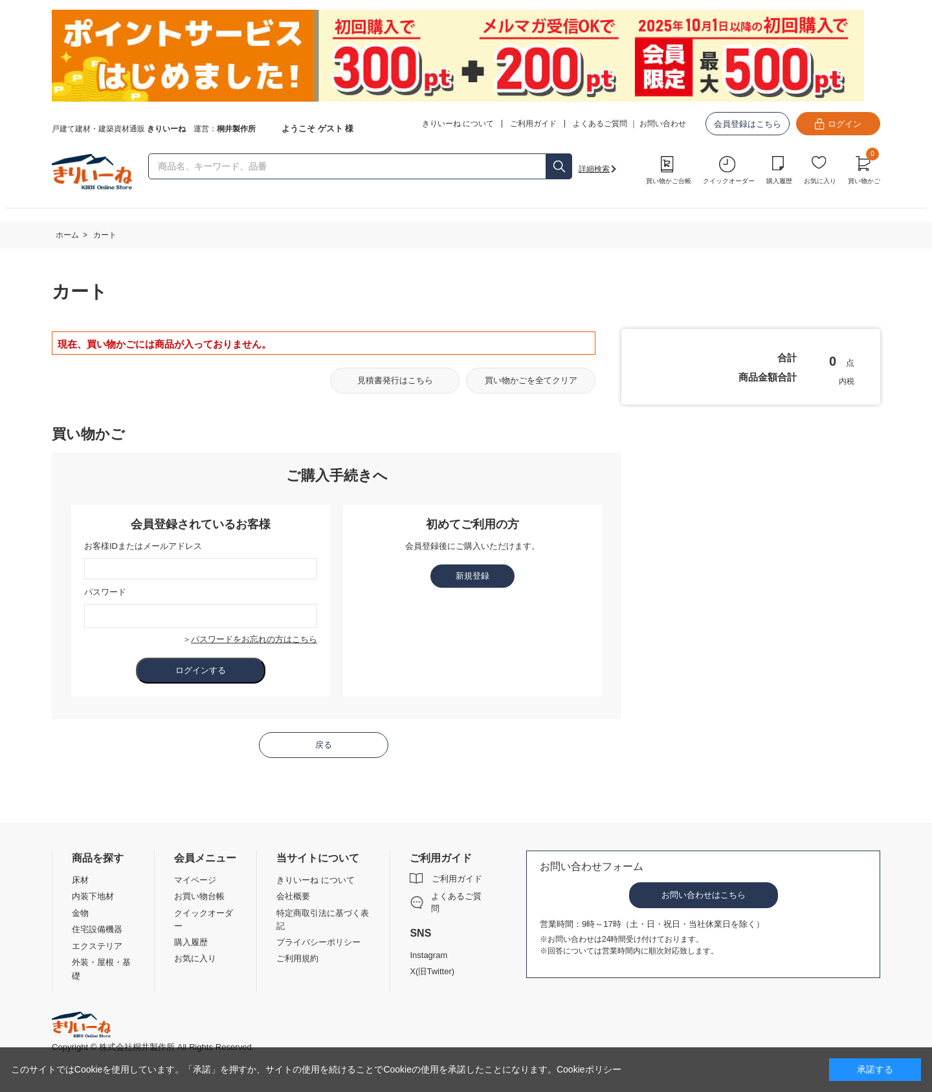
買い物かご (864, 168)
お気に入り (820, 180)
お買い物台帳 (199, 896)
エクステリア (97, 946)
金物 (80, 913)
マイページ (195, 880)
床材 (80, 880)
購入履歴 (779, 180)
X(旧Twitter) (432, 971)
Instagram (428, 955)
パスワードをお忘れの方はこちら (254, 639)
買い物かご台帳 (668, 180)
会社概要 (293, 896)
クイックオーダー (729, 180)
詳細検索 (594, 168)
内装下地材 (93, 896)
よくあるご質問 (600, 123)
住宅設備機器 (97, 929)
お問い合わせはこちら (703, 895)
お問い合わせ (662, 123)
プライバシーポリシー (318, 942)
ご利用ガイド (457, 879)
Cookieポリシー (589, 1069)
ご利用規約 (297, 958)
